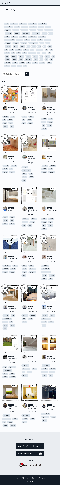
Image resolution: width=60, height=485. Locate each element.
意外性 (7, 53)
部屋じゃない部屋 (32, 211)
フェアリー (42, 36)
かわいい (8, 30)
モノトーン (48, 40)
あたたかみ (23, 23)
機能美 (28, 56)
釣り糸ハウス (51, 109)
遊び (29, 62)
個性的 (22, 46)
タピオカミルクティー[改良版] (32, 407)
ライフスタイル (33, 43)
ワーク (48, 43)
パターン (15, 36)
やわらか (8, 43)
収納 (40, 46)
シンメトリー (26, 33)
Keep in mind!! (12, 308)
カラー (41, 27)
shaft (29, 358)
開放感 (35, 62)
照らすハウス (51, 358)
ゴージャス (8, 33)
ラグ (42, 43)
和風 (50, 46)
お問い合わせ (41, 478)
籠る (21, 59)
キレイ (40, 30)
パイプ (7, 36)
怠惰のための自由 (32, 159)
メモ (34, 40)
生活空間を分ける (12, 359)
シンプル (17, 33)
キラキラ (33, 30)
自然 (36, 59)
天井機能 (19, 49)
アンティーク (33, 23)
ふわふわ (20, 40)
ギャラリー (24, 30)
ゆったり (16, 43)
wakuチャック (12, 258)
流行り (35, 56)
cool (7, 23)
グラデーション (49, 30)
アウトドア (14, 23)
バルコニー (23, 36)
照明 (42, 56)
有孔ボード (32, 53)
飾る (20, 66)
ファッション (33, 36)
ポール (27, 40)
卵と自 (30, 308)
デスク (44, 33)
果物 (44, 53)
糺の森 (10, 210)
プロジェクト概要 (19, 478)
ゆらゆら (24, 43)
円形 (34, 46)
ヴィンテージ (9, 27)
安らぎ (26, 49)
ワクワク (8, 46)
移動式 (14, 59)
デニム (51, 33)
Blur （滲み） (51, 407)
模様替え (14, 56)
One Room (31, 258)
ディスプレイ (36, 33)
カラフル (49, 27)
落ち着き (8, 62)
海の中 (49, 308)
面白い (7, 66)
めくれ (10, 158)
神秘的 (7, 59)
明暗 (25, 53)
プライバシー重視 (10, 40)
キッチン (16, 30)
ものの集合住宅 (12, 109)
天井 (12, 49)
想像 (48, 158)
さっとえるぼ (32, 109)
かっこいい (33, 27)
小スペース (40, 49)
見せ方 (15, 62)
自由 (42, 59)
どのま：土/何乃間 (12, 407)
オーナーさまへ (31, 478)
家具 (33, 49)
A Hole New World (52, 211)
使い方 (15, 46)
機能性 (21, 56)
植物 (7, 56)
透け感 (22, 62)
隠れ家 (49, 62)
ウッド (17, 27)
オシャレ (25, 27)
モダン (40, 40)
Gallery (49, 258)
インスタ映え (43, 23)
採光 (19, 53)
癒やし (47, 56)
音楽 (14, 66)
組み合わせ (28, 59)
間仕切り (43, 62)
